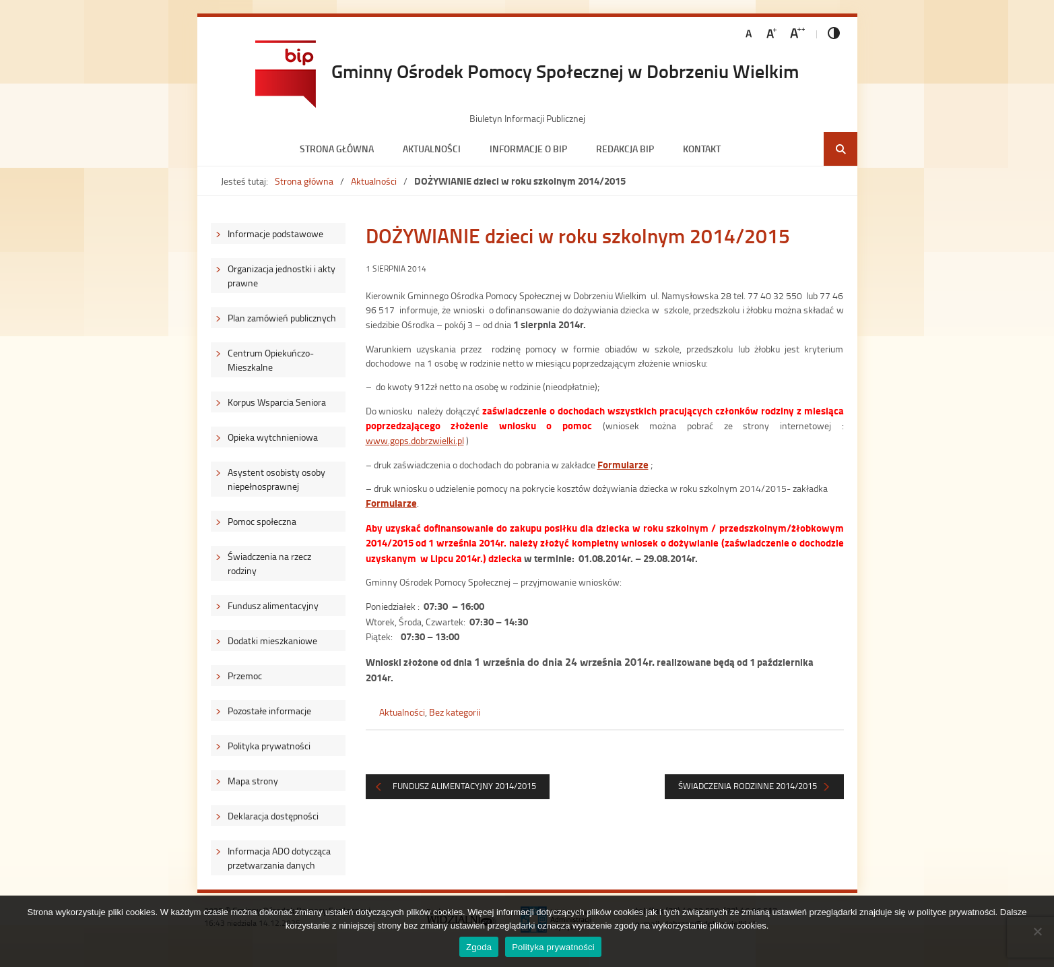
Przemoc (245, 675)
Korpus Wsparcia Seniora (277, 402)
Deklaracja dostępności (273, 815)
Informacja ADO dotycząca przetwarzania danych (279, 857)
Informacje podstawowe (275, 233)
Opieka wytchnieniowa (273, 437)
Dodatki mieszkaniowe (272, 640)
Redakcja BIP (625, 148)
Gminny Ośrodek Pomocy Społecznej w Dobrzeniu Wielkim (565, 70)
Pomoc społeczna (262, 521)
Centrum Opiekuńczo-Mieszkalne (271, 359)
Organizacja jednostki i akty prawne (281, 275)
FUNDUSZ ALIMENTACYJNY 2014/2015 (464, 786)
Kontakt (702, 148)
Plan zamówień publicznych (282, 317)
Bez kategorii (454, 712)
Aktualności (432, 148)
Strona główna (337, 148)
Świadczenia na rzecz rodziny (269, 563)
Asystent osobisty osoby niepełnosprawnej (276, 479)
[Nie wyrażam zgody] (1037, 931)
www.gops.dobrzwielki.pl (415, 440)
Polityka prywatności (269, 745)
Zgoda (479, 947)
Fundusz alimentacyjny (273, 605)
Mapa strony (253, 780)
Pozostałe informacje (269, 710)
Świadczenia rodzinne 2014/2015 (747, 786)
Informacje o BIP (528, 148)
